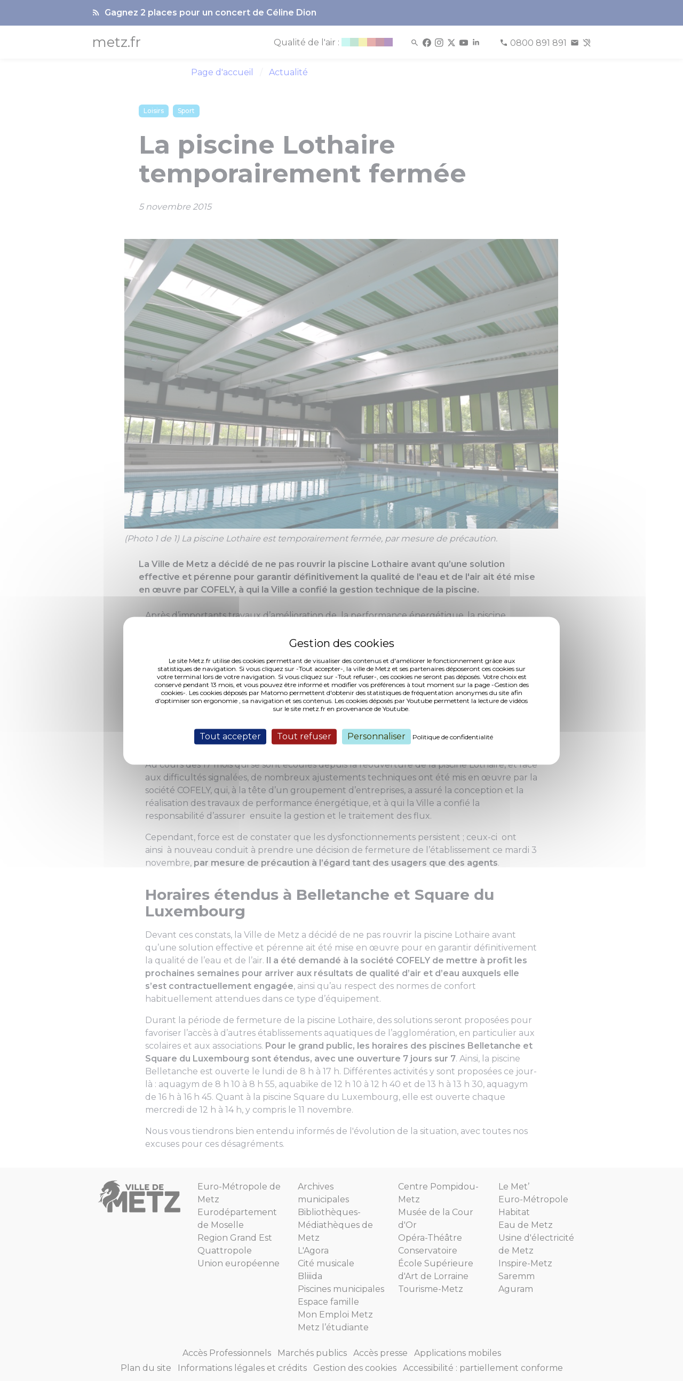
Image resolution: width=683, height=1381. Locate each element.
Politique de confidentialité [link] (452, 737)
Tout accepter (230, 736)
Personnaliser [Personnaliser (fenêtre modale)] (376, 736)
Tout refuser (304, 736)
